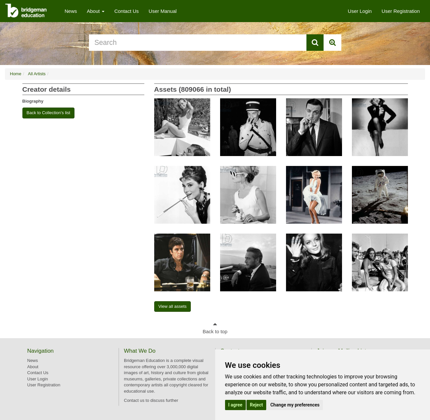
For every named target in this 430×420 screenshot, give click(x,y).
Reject (256, 404)
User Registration (401, 11)
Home (15, 73)
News (71, 11)
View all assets (172, 306)
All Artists (36, 73)
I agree (235, 404)
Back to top (215, 331)
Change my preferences (294, 404)
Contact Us (126, 11)
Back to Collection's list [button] (49, 112)
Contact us (134, 400)
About (95, 11)
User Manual (163, 11)
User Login (360, 11)
